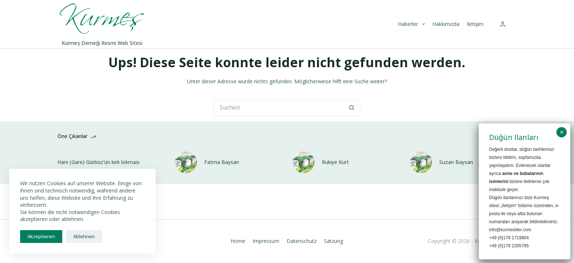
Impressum (266, 241)
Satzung (333, 241)
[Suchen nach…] (279, 107)
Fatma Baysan (221, 162)
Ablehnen (84, 236)
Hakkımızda (445, 23)
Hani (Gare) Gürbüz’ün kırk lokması (98, 162)
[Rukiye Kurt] (303, 162)
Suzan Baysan (456, 162)
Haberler (412, 24)
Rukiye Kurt (335, 162)
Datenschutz (302, 241)
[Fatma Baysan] (186, 162)
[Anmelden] (503, 24)
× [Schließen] (562, 132)
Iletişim (475, 23)
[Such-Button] (352, 107)
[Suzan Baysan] (421, 162)
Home (238, 241)
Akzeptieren (41, 236)
